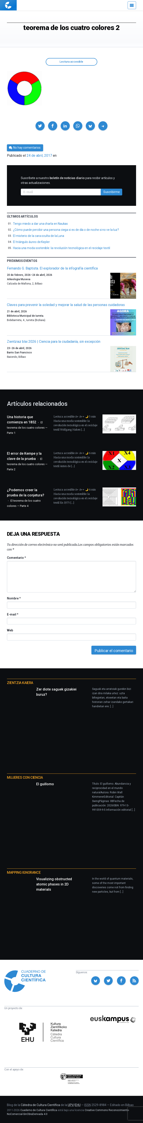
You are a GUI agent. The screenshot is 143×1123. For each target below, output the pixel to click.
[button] (40, 125)
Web (10, 630)
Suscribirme (111, 192)
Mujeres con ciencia (25, 777)
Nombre (13, 598)
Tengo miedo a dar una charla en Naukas (40, 223)
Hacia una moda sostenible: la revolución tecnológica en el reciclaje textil (61, 248)
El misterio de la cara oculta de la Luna (38, 236)
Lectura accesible (71, 61)
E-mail (12, 614)
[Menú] (132, 5)
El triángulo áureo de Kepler (31, 242)
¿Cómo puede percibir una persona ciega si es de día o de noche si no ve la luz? (66, 229)
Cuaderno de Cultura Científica (38, 1110)
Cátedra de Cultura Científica (40, 1105)
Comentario (16, 557)
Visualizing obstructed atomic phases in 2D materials (54, 884)
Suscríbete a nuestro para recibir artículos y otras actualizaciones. (68, 180)
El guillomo (45, 784)
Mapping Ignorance (24, 872)
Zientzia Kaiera (20, 683)
